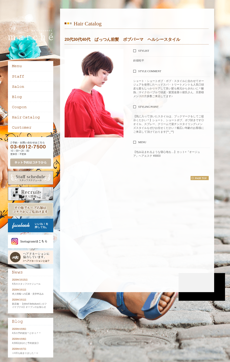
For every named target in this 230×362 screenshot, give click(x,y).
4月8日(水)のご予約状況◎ (25, 343)
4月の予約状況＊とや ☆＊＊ (26, 333)
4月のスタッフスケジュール (26, 284)
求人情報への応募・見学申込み (28, 294)
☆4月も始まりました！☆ (25, 353)
